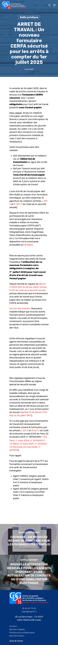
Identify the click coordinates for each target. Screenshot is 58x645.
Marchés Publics (16, 636)
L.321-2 (24, 430)
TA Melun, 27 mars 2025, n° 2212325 (28, 443)
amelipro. (28, 244)
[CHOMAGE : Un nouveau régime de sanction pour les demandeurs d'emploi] (29, 539)
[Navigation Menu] (54, 5)
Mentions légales (17, 629)
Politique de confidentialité (21, 632)
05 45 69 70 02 (29, 608)
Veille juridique (29, 17)
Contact (13, 626)
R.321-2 (18, 204)
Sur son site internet (19, 308)
